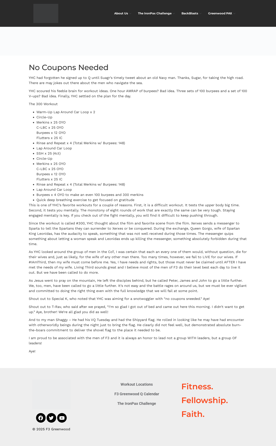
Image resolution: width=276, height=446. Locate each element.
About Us (123, 13)
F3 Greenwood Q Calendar (136, 394)
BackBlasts (192, 13)
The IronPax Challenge (157, 13)
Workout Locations (137, 384)
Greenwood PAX (222, 13)
